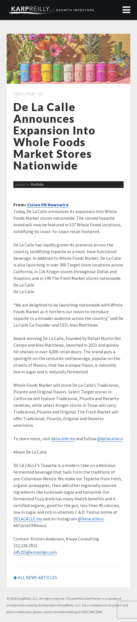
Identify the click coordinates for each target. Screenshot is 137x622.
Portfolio (36, 184)
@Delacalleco (91, 518)
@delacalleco (110, 438)
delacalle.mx (63, 438)
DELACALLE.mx (27, 518)
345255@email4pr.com (35, 552)
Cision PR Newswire (47, 204)
